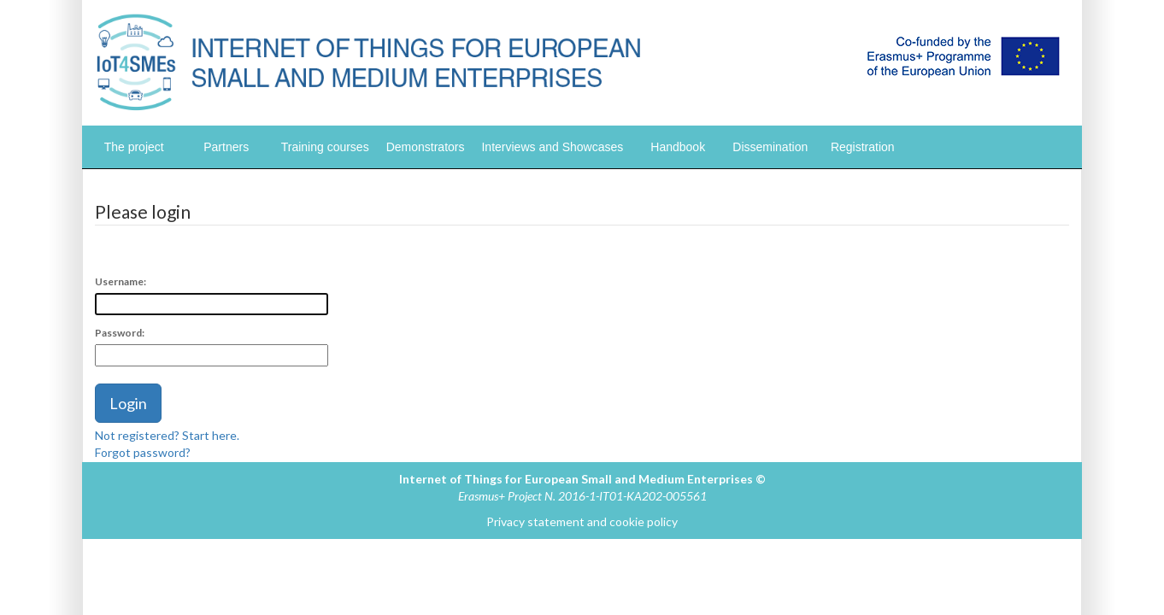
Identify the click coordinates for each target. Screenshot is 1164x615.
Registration (863, 147)
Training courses (325, 147)
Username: (120, 281)
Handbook (677, 147)
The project (134, 147)
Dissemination (770, 147)
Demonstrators (425, 147)
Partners (226, 147)
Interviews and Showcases (552, 147)
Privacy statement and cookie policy (582, 521)
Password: (119, 332)
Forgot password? (143, 452)
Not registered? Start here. (167, 435)
